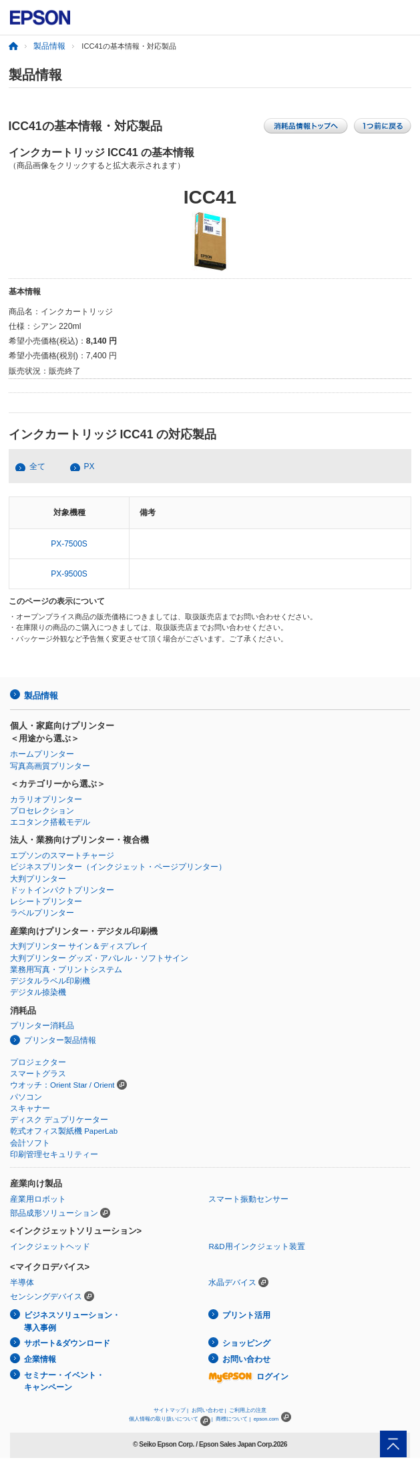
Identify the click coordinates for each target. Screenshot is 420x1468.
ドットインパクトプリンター (62, 890)
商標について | (233, 1419)
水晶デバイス (232, 1282)
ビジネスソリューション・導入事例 (72, 1322)
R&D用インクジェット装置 (256, 1246)
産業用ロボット (38, 1199)
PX (89, 466)
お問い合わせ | (209, 1410)
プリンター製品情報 (60, 1040)
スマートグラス (38, 1074)
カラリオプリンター (46, 799)
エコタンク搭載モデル (50, 822)
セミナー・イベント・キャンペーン (64, 1382)
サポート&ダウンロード (67, 1343)
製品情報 (49, 46)
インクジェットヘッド (50, 1246)
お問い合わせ (246, 1359)
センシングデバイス (46, 1297)
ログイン (248, 1376)
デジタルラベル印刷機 (50, 981)
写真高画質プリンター (50, 766)
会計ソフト (30, 1143)
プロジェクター (38, 1062)
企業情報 (40, 1359)
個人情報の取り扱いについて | (170, 1419)
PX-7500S (69, 543)
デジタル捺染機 (38, 992)
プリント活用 (246, 1315)
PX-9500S (69, 574)
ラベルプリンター (42, 913)
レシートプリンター (46, 901)
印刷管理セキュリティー (54, 1154)
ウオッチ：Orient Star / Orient (62, 1085)
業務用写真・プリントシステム (66, 970)
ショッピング (246, 1343)
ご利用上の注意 (247, 1410)
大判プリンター (38, 879)
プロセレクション (42, 811)
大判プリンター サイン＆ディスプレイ (79, 946)
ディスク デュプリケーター (59, 1120)
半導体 (22, 1282)
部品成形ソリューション (54, 1213)
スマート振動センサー (248, 1199)
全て (37, 466)
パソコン (26, 1097)
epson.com (266, 1419)
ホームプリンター (42, 754)
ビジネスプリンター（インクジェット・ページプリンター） (118, 867)
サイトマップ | (171, 1410)
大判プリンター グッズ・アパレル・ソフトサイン (99, 958)
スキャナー (30, 1108)
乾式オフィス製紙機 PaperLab (64, 1131)
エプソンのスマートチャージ (62, 855)
